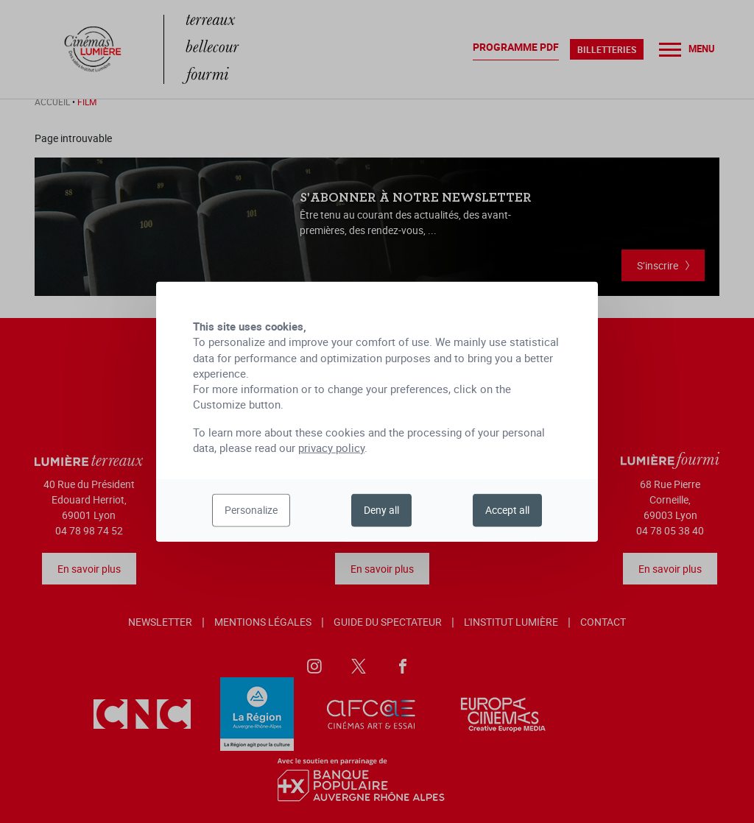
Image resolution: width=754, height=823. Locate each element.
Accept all (507, 510)
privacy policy (331, 447)
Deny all (381, 510)
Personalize (251, 510)
